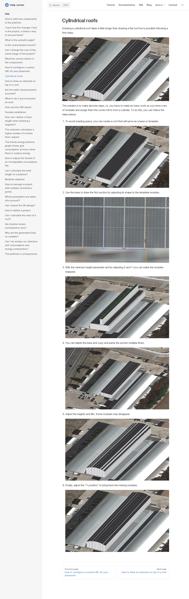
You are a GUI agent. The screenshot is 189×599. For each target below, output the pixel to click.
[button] (21, 14)
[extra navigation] (182, 5)
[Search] (59, 5)
